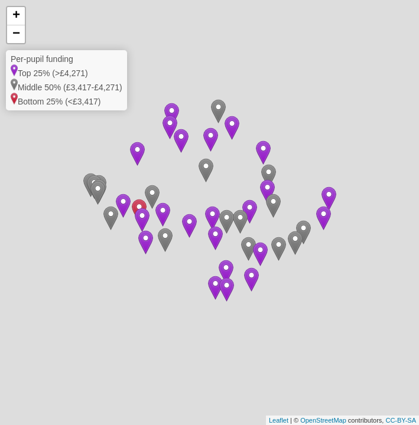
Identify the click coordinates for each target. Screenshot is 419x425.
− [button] (16, 34)
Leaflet (278, 420)
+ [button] (16, 16)
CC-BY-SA (400, 420)
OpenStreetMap (323, 420)
